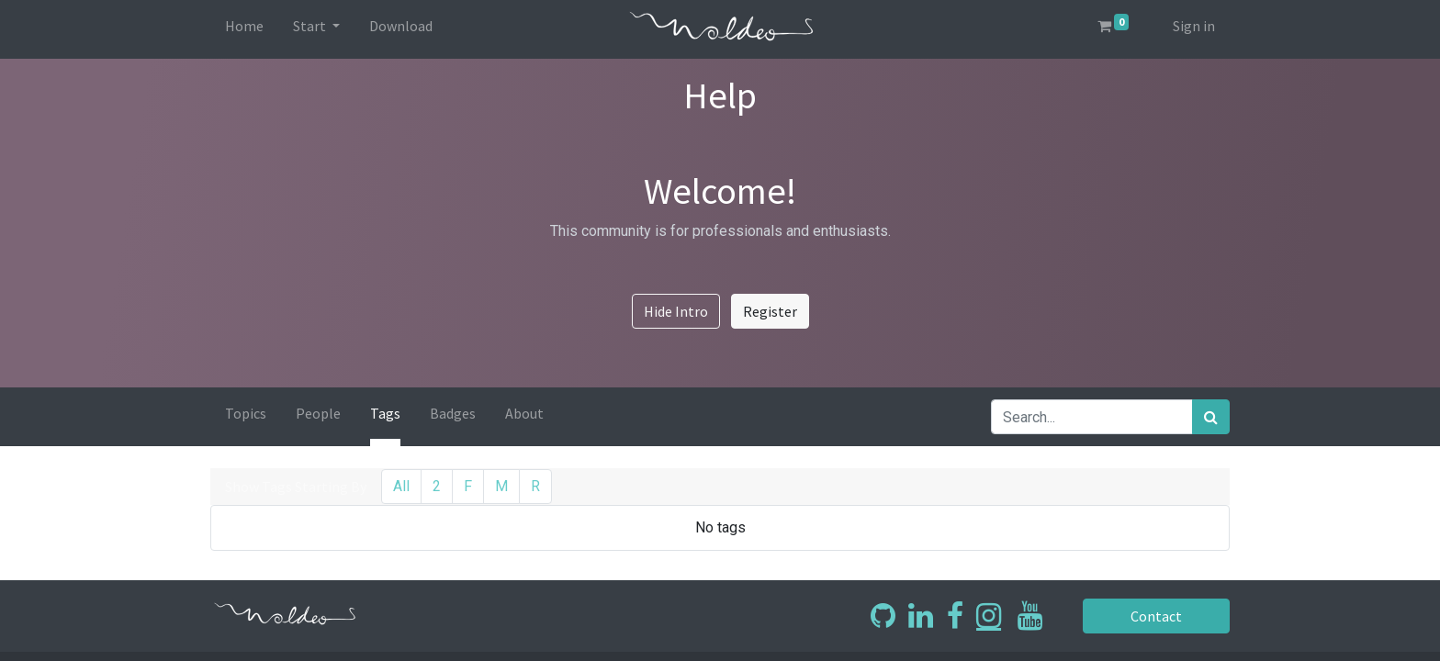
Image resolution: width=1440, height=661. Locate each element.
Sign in (1194, 26)
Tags (385, 413)
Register (770, 311)
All (401, 486)
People (318, 413)
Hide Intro (676, 311)
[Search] (1211, 416)
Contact (1156, 616)
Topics (245, 413)
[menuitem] (244, 29)
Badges (453, 413)
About (524, 413)
